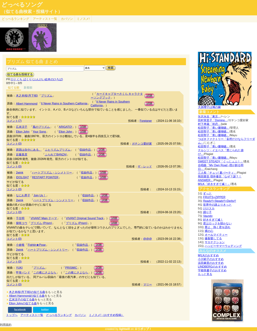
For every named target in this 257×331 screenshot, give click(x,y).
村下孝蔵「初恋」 (209, 124)
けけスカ (209, 208)
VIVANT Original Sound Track (84, 218)
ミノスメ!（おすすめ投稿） (106, 315)
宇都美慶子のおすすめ (212, 270)
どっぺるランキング (59, 315)
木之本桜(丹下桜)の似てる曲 (27, 292)
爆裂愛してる (213, 238)
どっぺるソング (22, 4)
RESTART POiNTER (45, 177)
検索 (111, 67)
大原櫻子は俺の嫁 (209, 107)
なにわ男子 (23, 195)
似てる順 (13, 87)
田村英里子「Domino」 (213, 120)
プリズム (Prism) (41, 223)
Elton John (22, 131)
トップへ (11, 315)
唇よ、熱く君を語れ (217, 227)
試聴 (149, 95)
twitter (45, 309)
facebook (20, 309)
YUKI (19, 267)
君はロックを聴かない (217, 223)
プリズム (46, 95)
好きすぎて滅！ (213, 219)
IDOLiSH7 (22, 177)
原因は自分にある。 (29, 149)
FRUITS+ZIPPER (214, 197)
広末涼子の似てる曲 (22, 299)
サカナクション (215, 242)
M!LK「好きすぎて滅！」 (214, 183)
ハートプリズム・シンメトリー (52, 172)
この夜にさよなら (44, 272)
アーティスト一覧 (31, 315)
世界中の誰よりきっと (217, 204)
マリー (147, 284)
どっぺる (15, 19)
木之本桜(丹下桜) (27, 95)
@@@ (147, 238)
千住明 (20, 218)
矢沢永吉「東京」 (209, 116)
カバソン (67, 19)
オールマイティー (216, 234)
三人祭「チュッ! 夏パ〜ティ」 (217, 172)
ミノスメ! (83, 19)
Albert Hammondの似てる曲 (27, 295)
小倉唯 (20, 244)
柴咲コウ (21, 223)
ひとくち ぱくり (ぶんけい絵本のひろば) (37, 79)
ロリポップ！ (143, 328)
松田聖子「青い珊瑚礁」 (213, 127)
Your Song (39, 131)
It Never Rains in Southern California (64, 103)
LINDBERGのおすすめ (212, 266)
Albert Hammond (26, 103)
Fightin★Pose (37, 244)
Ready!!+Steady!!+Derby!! (219, 200)
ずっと (207, 193)
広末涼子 (21, 126)
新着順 (28, 87)
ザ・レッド (145, 166)
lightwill (124, 328)
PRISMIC (71, 267)
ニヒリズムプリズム (57, 149)
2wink (19, 172)
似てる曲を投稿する (20, 74)
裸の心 (209, 230)
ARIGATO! (65, 126)
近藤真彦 (21, 154)
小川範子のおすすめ (211, 259)
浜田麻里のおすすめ (211, 262)
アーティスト (45, 19)
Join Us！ (39, 195)
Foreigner (146, 120)
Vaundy (208, 215)
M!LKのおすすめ (208, 255)
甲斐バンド (23, 272)
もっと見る (205, 274)
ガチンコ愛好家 (142, 143)
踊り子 (207, 212)
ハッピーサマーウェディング (223, 245)
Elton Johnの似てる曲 (23, 303)
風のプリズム (41, 126)
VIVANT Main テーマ (44, 218)
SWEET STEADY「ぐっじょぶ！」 (220, 161)
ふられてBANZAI (56, 154)
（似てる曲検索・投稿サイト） (31, 11)
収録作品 (85, 149)
